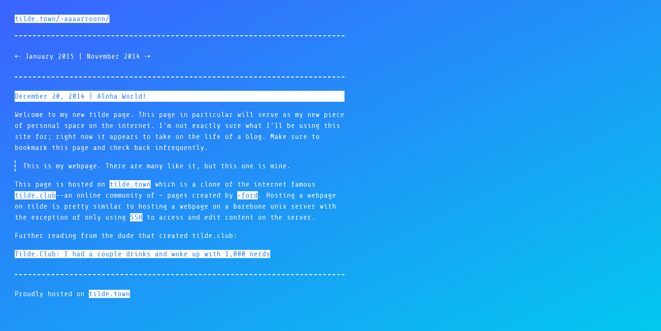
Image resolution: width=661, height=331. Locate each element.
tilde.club (35, 195)
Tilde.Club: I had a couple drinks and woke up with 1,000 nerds (142, 254)
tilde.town (130, 184)
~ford (247, 195)
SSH (136, 217)
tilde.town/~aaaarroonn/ (62, 19)
